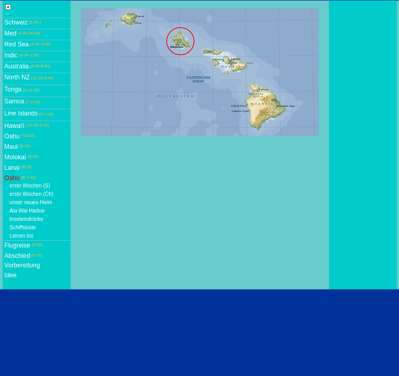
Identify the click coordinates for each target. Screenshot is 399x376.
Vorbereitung (22, 265)
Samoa (14, 101)
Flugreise (17, 245)
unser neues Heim (30, 202)
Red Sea (16, 44)
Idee (10, 275)
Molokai (15, 157)
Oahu (11, 136)
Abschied (17, 256)
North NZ (17, 77)
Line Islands (21, 113)
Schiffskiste (22, 227)
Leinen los (21, 236)
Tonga (12, 89)
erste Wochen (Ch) (31, 194)
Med (10, 33)
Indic (10, 55)
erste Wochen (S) (29, 186)
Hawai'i (14, 126)
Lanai (11, 167)
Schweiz (16, 22)
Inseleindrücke (26, 219)
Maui (11, 146)
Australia (16, 66)
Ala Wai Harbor (26, 211)
